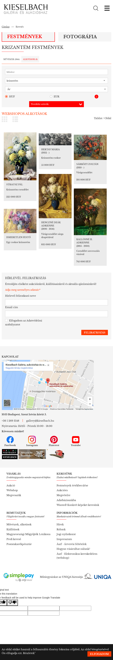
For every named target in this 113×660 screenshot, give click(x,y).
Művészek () (11, 59)
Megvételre (63, 495)
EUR (54, 96)
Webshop (12, 490)
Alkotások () (30, 59)
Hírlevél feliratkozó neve (20, 295)
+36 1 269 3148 (10, 420)
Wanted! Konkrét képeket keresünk (78, 505)
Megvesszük (13, 495)
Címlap (6, 26)
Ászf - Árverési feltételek (72, 544)
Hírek (60, 524)
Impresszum (64, 539)
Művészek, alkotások (19, 524)
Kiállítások (12, 529)
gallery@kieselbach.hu (40, 420)
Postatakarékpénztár (19, 544)
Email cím (11, 307)
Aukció (10, 485)
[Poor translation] (12, 603)
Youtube (76, 441)
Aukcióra (62, 490)
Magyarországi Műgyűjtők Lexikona (28, 534)
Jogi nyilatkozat (66, 534)
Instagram (32, 441)
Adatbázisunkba (66, 500)
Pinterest (54, 441)
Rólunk (61, 529)
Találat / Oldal (102, 118)
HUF (10, 96)
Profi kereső (13, 539)
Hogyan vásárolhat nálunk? (73, 548)
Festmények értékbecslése (72, 485)
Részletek (29, 653)
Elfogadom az (23, 322)
